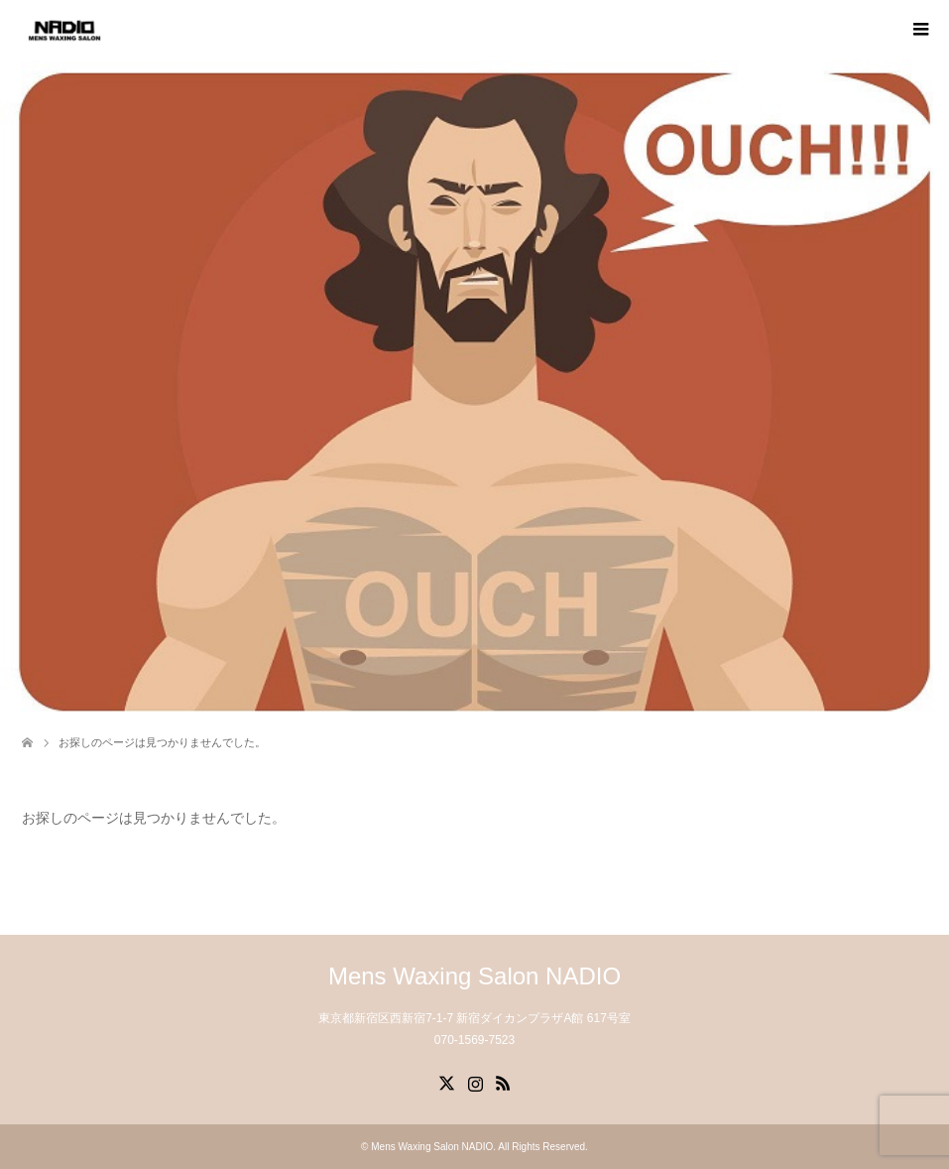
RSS (503, 1082)
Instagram (475, 1082)
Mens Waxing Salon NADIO (474, 976)
